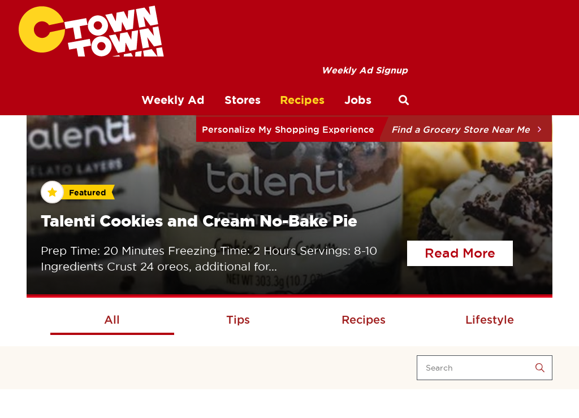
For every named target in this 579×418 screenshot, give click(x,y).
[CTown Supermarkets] (91, 31)
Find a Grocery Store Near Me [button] (460, 129)
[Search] (484, 367)
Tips (238, 320)
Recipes (364, 320)
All (112, 320)
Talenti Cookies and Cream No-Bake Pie (199, 220)
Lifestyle (489, 320)
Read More (469, 251)
